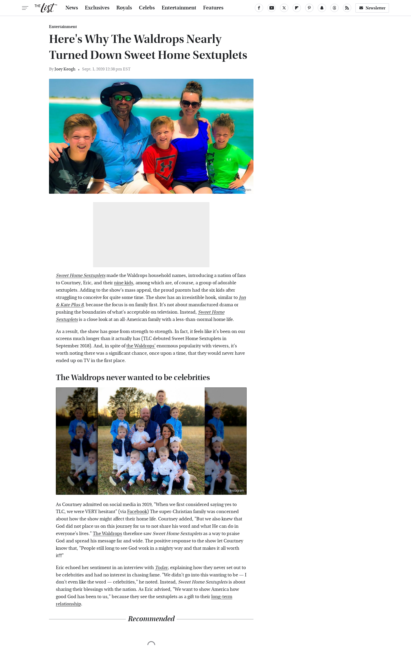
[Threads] (334, 8)
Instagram (244, 189)
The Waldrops (107, 533)
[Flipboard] (297, 8)
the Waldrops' (140, 346)
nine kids (123, 283)
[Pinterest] (309, 8)
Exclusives (97, 8)
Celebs (147, 8)
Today (161, 567)
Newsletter (372, 7)
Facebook (137, 511)
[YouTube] (271, 8)
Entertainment (179, 8)
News (72, 8)
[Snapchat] (322, 8)
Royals (124, 8)
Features (213, 8)
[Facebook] (259, 8)
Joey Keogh (65, 68)
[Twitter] (284, 8)
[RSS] (347, 8)
